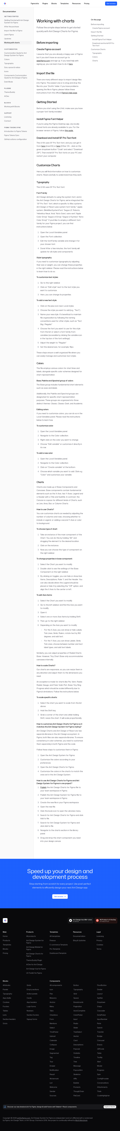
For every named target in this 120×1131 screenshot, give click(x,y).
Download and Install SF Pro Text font (103, 44)
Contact (7, 121)
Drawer (52, 1066)
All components (56, 985)
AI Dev (6, 96)
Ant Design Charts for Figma (34, 955)
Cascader (101, 1011)
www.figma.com (43, 60)
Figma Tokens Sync (11, 135)
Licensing (7, 117)
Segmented (54, 1053)
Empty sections (33, 989)
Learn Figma (9, 34)
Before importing (97, 24)
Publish (43, 787)
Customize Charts (98, 49)
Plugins (45, 3)
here (71, 64)
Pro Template (55, 949)
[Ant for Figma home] (5, 920)
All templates (55, 936)
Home (5, 936)
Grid (75, 994)
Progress (100, 1070)
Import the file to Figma (13, 30)
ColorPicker (78, 1015)
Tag (51, 1057)
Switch (99, 1028)
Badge (99, 1036)
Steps (99, 1006)
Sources (53, 1095)
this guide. (69, 130)
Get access (111, 3)
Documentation (9, 11)
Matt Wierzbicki (81, 1120)
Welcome (53, 1087)
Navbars (30, 1011)
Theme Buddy (9, 92)
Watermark (54, 1078)
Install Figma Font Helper (102, 39)
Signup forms (32, 1019)
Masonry (53, 998)
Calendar (53, 1040)
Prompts (76, 1087)
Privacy (99, 940)
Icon (51, 989)
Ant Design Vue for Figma (36, 969)
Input (75, 1019)
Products (6, 940)
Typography (8, 63)
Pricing (86, 3)
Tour (51, 1062)
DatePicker (101, 1015)
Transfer (100, 1032)
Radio (75, 1023)
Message (77, 1066)
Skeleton (77, 1074)
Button (76, 985)
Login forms (31, 1006)
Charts (95, 61)
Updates (7, 38)
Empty (99, 1045)
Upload (52, 1036)
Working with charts (12, 42)
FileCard (76, 1095)
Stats (5, 1023)
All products (31, 936)
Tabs (52, 1011)
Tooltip (99, 1057)
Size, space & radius (12, 67)
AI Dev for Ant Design (34, 964)
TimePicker (54, 1032)
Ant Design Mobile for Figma (34, 948)
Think (99, 1091)
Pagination (77, 1006)
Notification (54, 1070)
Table (99, 1053)
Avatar (76, 1036)
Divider (99, 989)
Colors (6, 59)
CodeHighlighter (103, 1095)
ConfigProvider (103, 1078)
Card (75, 1040)
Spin (99, 1074)
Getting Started (97, 36)
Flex (51, 994)
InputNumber (102, 1019)
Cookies (100, 945)
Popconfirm (78, 1070)
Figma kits (35, 3)
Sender (52, 1091)
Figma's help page (69, 92)
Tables (5, 1011)
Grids (29, 985)
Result (52, 1074)
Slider (75, 1028)
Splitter (100, 998)
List (51, 1083)
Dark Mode (8, 82)
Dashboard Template (58, 953)
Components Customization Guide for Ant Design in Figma (15, 76)
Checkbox (54, 1015)
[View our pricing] (111, 3)
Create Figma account (101, 28)
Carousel (100, 1040)
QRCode (100, 1049)
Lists (5, 1015)
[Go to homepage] (5, 3)
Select (52, 1028)
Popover (76, 1049)
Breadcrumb (78, 1002)
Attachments (102, 1087)
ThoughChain (78, 1091)
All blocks (6, 985)
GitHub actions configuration (15, 139)
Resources (76, 3)
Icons (6, 71)
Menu (52, 1006)
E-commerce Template (59, 945)
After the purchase (11, 26)
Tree (75, 1062)
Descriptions (78, 1045)
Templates (64, 3)
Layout (100, 994)
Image (52, 1049)
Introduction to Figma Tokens (15, 131)
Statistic (76, 1053)
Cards (29, 998)
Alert (99, 1062)
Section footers (33, 1015)
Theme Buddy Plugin (34, 960)
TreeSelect (77, 1032)
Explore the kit (110, 1107)
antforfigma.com (23, 1118)
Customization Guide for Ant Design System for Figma (15, 54)
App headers (32, 1002)
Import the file (96, 32)
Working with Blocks (12, 106)
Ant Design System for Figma (35, 941)
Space (76, 998)
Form (52, 1019)
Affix (75, 1078)
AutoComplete (79, 1011)
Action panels (32, 994)
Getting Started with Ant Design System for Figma (16, 21)
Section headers (9, 1019)
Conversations (103, 1083)
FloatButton (102, 985)
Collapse (53, 1045)
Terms (99, 949)
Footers (6, 1006)
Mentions (53, 1023)
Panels (5, 989)
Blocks (54, 3)
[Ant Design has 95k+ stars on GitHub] (80, 920)
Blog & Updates (79, 940)
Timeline (76, 1057)
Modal (99, 1066)
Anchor (52, 1002)
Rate (99, 1023)
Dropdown (101, 1002)
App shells (7, 998)
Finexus (53, 940)
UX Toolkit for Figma (34, 973)
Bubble (76, 1083)
